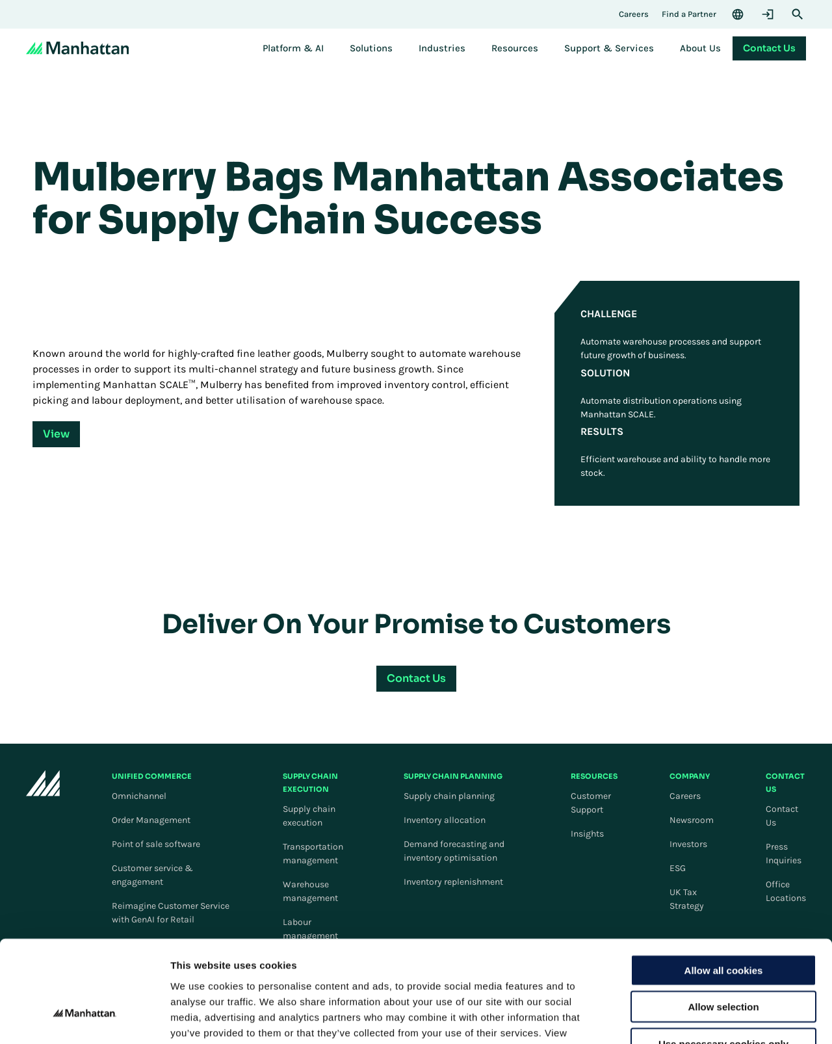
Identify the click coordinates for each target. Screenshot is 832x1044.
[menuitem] (293, 48)
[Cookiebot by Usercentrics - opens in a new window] (84, 1018)
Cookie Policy (222, 965)
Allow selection (723, 924)
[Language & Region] (737, 14)
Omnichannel (139, 796)
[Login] (767, 14)
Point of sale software (156, 844)
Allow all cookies (723, 887)
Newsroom (692, 820)
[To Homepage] (43, 788)
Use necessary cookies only (723, 961)
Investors (688, 844)
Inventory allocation (445, 820)
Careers (685, 796)
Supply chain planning (449, 796)
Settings (671, 1018)
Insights (587, 833)
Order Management (151, 820)
